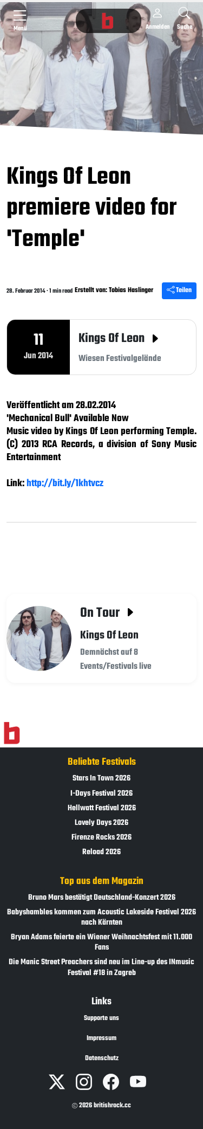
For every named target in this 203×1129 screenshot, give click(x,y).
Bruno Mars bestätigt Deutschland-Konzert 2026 (101, 898)
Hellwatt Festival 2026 (102, 808)
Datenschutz (102, 1058)
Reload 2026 (101, 852)
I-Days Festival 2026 (101, 794)
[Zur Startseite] (11, 733)
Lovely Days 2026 (101, 823)
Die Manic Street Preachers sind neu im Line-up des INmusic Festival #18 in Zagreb (101, 967)
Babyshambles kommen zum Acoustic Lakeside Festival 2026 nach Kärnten (101, 917)
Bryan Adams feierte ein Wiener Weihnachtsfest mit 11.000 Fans (101, 942)
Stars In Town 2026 (101, 778)
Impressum (101, 1038)
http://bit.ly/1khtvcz (65, 484)
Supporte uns (101, 1018)
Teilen (179, 290)
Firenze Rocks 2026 (101, 837)
